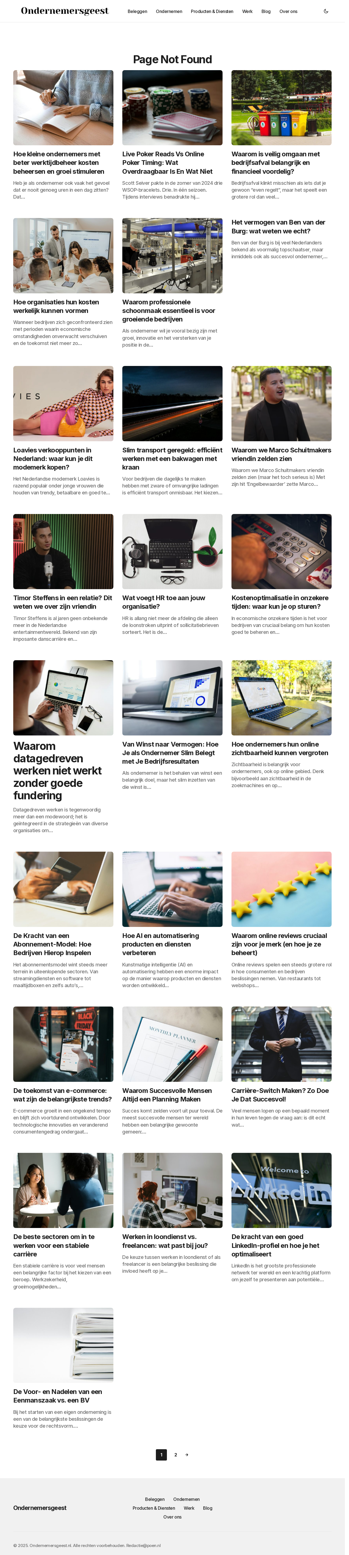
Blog (207, 1508)
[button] (326, 11)
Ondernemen (186, 1499)
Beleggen (154, 1499)
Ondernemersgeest (39, 1507)
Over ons (172, 1517)
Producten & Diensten (154, 1508)
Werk (189, 1508)
